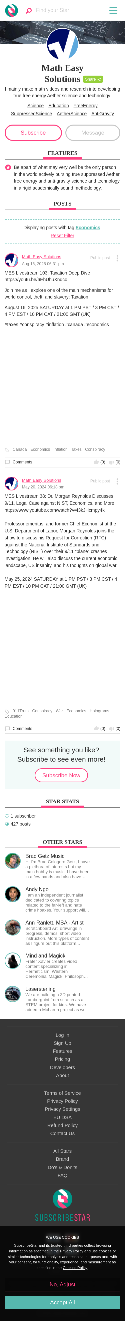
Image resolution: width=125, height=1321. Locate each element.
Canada (20, 449)
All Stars (62, 1151)
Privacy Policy (62, 1101)
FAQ (63, 1175)
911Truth (21, 711)
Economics (88, 227)
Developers (62, 1067)
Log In (62, 1035)
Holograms (99, 711)
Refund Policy (62, 1125)
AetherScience (72, 113)
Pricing (62, 1059)
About (62, 1075)
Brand (62, 1159)
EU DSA (62, 1117)
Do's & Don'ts (62, 1167)
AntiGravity (102, 113)
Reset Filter (62, 235)
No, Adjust (62, 1284)
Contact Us (62, 1133)
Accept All (62, 1302)
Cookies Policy (75, 1268)
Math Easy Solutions (41, 256)
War (59, 711)
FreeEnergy (86, 105)
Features (62, 1051)
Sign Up (62, 1043)
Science (35, 105)
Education (58, 105)
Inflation (60, 449)
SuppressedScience (31, 113)
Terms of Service (62, 1093)
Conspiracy (95, 449)
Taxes (76, 449)
